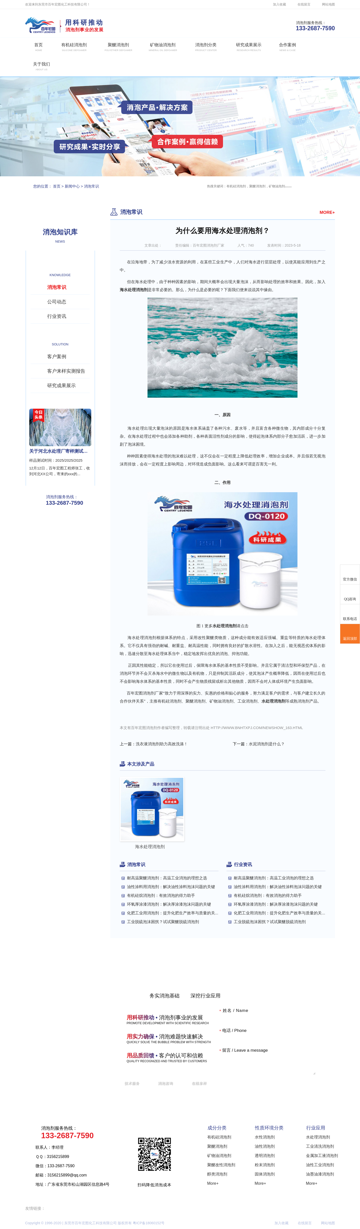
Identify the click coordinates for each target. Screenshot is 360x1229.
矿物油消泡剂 (219, 1155)
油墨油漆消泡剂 (320, 1174)
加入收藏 (279, 4)
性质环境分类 (269, 1127)
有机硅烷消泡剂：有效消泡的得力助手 (161, 895)
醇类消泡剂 (217, 1174)
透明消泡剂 (265, 1155)
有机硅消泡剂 (219, 1137)
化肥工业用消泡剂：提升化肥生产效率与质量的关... (172, 913)
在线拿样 (199, 1083)
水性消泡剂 (265, 1137)
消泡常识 (91, 186)
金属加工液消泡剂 (322, 1155)
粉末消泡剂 (265, 1165)
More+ (213, 1183)
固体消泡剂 (265, 1174)
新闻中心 (72, 186)
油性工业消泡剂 (320, 1165)
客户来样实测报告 (66, 371)
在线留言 (304, 4)
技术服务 (132, 1083)
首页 (56, 186)
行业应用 (315, 1127)
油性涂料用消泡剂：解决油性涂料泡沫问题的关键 (171, 887)
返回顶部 (350, 634)
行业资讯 (56, 316)
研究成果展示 (61, 385)
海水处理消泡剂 (134, 290)
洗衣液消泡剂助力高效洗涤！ (162, 744)
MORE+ (327, 212)
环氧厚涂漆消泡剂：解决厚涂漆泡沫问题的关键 (169, 904)
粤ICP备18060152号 (149, 1223)
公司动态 (56, 301)
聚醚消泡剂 (217, 1146)
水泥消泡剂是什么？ (267, 744)
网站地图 (328, 4)
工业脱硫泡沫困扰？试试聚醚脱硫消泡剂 (163, 922)
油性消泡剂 (265, 1146)
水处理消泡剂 (318, 1137)
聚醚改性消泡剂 (221, 1165)
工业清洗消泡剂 (320, 1146)
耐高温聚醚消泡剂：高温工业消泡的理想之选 (167, 878)
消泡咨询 (165, 1083)
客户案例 (56, 356)
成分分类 (217, 1127)
